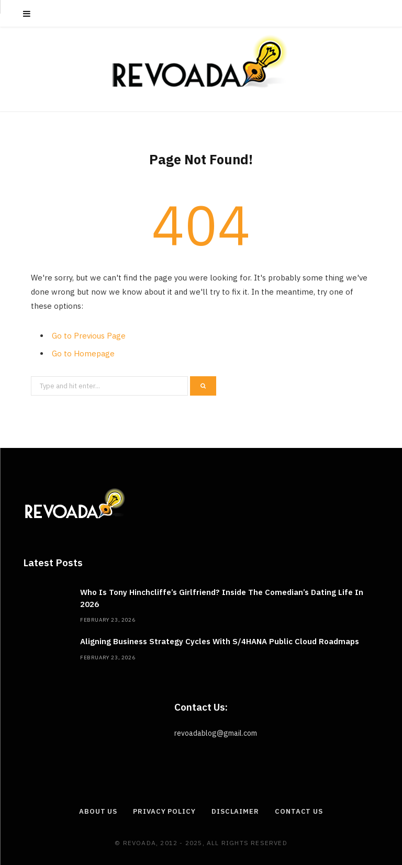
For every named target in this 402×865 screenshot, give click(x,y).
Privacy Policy (164, 811)
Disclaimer (235, 811)
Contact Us (299, 811)
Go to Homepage (83, 353)
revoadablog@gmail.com (215, 733)
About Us (98, 811)
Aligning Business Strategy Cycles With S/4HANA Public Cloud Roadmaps (219, 641)
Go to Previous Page (89, 336)
